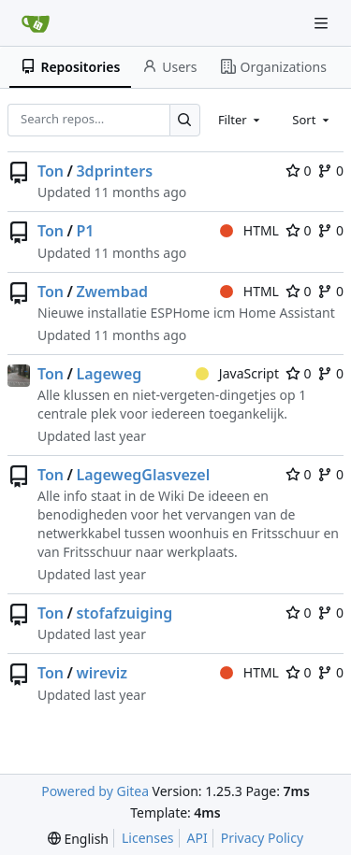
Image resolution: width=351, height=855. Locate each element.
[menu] (78, 839)
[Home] (35, 23)
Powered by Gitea (95, 791)
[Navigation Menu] (323, 22)
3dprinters (114, 171)
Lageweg (108, 373)
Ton (50, 171)
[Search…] (184, 120)
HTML (249, 230)
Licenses (148, 838)
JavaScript (237, 373)
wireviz (101, 672)
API (197, 838)
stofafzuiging (124, 613)
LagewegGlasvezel (143, 474)
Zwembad (112, 291)
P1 (85, 230)
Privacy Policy (262, 838)
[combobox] (240, 119)
